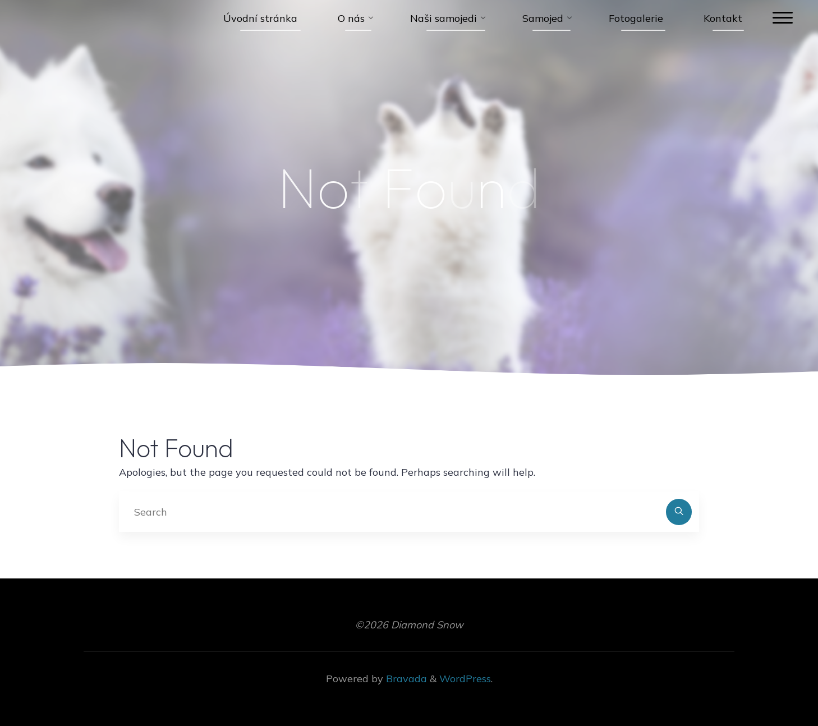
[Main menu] (783, 18)
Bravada (405, 678)
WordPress (465, 678)
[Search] (679, 512)
